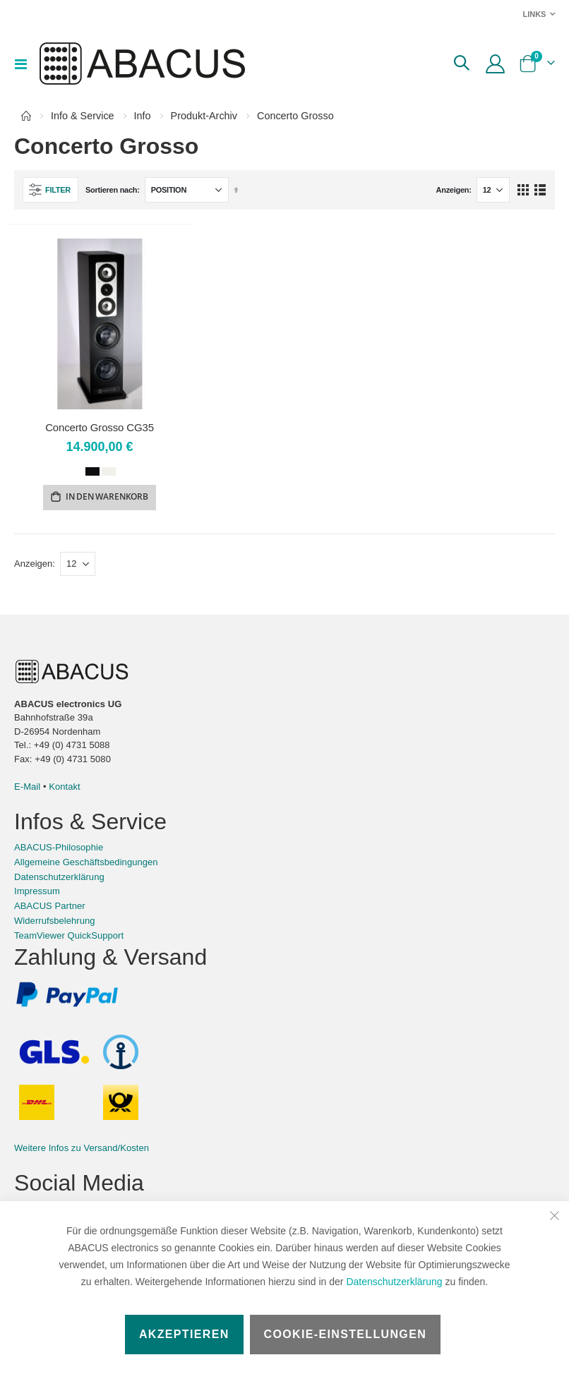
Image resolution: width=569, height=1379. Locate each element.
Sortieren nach (111, 190)
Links (534, 14)
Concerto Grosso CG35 (99, 427)
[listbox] (99, 473)
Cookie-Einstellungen (345, 1334)
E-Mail (27, 788)
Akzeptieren (184, 1334)
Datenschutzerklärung (394, 1281)
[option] (92, 472)
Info (142, 116)
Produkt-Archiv (204, 116)
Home (26, 115)
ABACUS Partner (49, 908)
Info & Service (82, 116)
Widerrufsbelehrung (54, 922)
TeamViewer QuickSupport (69, 937)
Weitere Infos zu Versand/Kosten (81, 1150)
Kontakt (64, 788)
